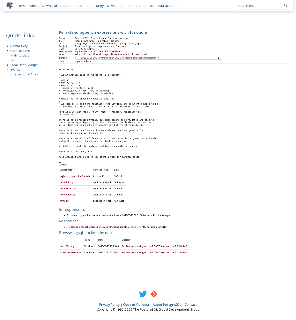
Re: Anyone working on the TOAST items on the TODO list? (154, 246)
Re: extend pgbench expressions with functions (93, 215)
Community (95, 5)
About (34, 5)
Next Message (68, 246)
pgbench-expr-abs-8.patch (75, 176)
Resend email (139, 54)
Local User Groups (24, 65)
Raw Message (101, 54)
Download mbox (120, 54)
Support (134, 5)
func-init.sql (67, 182)
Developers (116, 5)
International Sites (24, 74)
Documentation (71, 5)
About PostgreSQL (167, 305)
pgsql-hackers (83, 61)
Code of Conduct (136, 305)
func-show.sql (68, 195)
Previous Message (70, 252)
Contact (191, 305)
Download (49, 5)
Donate (148, 5)
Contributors (20, 51)
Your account (167, 5)
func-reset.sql (68, 188)
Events (15, 70)
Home (22, 5)
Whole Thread (83, 54)
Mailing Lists (19, 55)
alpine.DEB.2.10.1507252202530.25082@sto (98, 51)
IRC (12, 60)
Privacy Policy (109, 305)
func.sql (64, 201)
